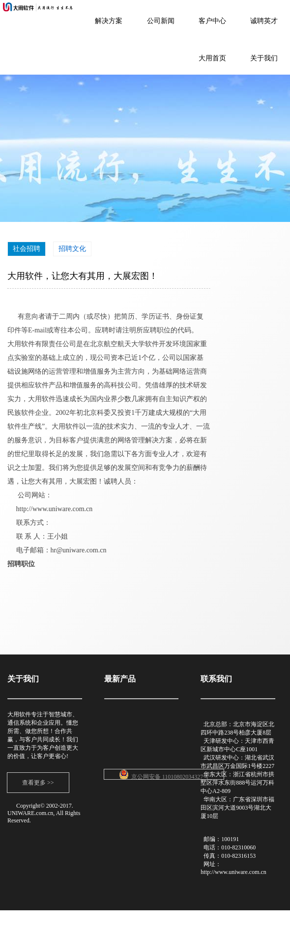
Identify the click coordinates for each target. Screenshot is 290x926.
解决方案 (108, 21)
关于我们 (264, 58)
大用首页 (212, 58)
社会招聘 (26, 248)
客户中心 (212, 21)
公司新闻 (160, 21)
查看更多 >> (38, 782)
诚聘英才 (264, 21)
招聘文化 (72, 248)
